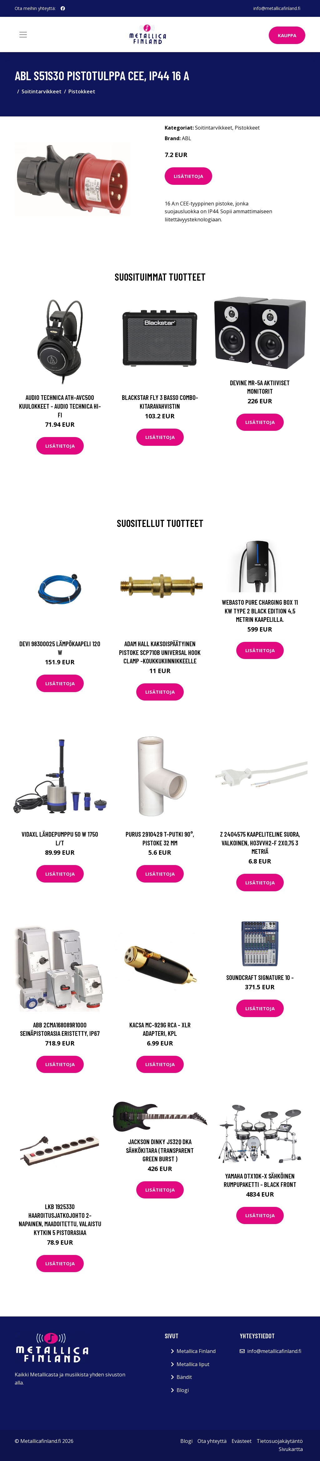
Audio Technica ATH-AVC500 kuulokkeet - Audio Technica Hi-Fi (60, 405)
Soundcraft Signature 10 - (260, 977)
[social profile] (63, 8)
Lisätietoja (188, 176)
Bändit (184, 1377)
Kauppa (287, 35)
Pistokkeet (81, 91)
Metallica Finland (196, 1351)
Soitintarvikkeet (42, 91)
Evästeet (242, 1441)
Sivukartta (291, 1449)
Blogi (183, 1390)
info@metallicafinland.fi (276, 8)
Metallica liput (193, 1364)
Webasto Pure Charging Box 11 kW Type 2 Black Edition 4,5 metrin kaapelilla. (260, 610)
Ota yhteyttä (212, 1441)
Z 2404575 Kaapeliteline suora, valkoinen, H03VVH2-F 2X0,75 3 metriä (260, 842)
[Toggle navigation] (23, 35)
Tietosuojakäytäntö (280, 1441)
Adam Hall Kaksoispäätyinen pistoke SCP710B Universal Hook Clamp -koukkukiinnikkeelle (160, 652)
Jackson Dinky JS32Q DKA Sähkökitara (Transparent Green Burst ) (160, 1150)
